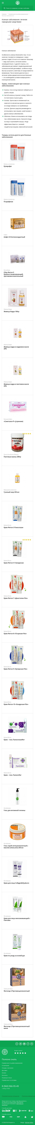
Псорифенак (8, 202)
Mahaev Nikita (29, 1122)
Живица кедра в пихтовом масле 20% (16, 385)
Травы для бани (8, 988)
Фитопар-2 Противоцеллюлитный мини (17, 1027)
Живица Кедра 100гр (11, 311)
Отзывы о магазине (7, 1068)
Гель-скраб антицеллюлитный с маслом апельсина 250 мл (16, 847)
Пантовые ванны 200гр (12, 457)
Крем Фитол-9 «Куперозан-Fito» (15, 669)
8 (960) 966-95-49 (10, 1086)
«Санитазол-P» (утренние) (13, 421)
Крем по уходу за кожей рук (14, 956)
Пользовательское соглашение (10, 1096)
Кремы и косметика (9, 164)
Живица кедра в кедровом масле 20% (16, 348)
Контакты (4, 1075)
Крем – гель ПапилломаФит (14, 740)
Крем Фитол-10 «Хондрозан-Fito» (16, 704)
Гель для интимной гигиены (14, 810)
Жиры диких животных (10, 489)
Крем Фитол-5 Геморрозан (14, 563)
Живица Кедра (8, 309)
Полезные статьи (7, 1078)
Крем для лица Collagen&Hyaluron (16, 883)
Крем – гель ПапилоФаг (12, 775)
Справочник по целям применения (12, 1063)
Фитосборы (7, 270)
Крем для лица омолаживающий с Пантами (17, 919)
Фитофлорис (7, 808)
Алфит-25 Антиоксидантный (14, 237)
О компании (5, 1065)
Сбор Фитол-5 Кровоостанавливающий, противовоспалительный (13, 274)
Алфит (5, 234)
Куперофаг (8, 166)
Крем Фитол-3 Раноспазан (13, 527)
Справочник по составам (9, 1080)
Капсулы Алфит (8, 419)
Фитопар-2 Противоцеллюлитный (17, 991)
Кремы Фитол (7, 525)
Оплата (4, 1073)
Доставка (4, 1070)
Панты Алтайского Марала (11, 454)
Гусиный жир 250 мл (11, 492)
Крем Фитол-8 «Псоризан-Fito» (15, 634)
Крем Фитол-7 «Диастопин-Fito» (16, 598)
